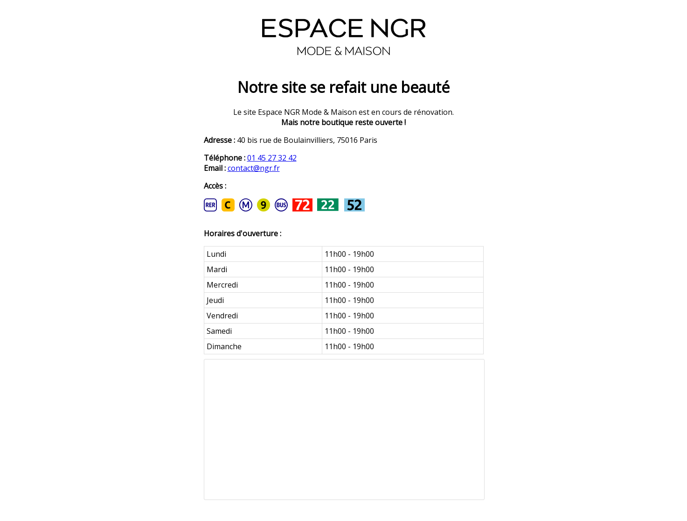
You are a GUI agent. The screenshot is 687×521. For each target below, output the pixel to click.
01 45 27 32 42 (272, 158)
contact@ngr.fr (254, 168)
